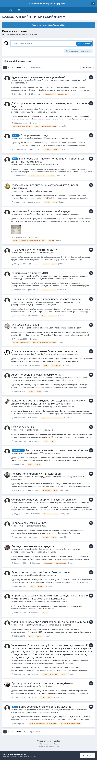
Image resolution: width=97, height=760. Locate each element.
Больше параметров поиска (78, 51)
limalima (33, 377)
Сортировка (87, 67)
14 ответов (34, 441)
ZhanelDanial (35, 406)
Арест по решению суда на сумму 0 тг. (36, 374)
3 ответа (33, 316)
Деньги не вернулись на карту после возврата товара (46, 299)
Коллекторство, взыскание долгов (59, 138)
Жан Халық (35, 80)
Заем (51, 191)
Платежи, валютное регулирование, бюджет (61, 328)
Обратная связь (44, 741)
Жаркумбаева (36, 138)
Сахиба (33, 109)
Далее (18, 67)
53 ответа (33, 290)
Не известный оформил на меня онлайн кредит (41, 211)
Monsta (33, 502)
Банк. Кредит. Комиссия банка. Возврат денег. (41, 572)
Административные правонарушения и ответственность (63, 502)
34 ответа (34, 264)
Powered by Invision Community (48, 746)
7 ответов (34, 613)
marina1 (33, 709)
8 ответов (35, 365)
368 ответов (34, 202)
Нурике (33, 686)
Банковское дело (53, 164)
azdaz (32, 302)
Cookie (57, 741)
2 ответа (34, 537)
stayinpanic (35, 526)
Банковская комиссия (25, 324)
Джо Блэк (34, 354)
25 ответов (34, 94)
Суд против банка (22, 426)
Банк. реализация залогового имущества (45, 706)
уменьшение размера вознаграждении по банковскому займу (51, 621)
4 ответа (32, 418)
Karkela (33, 549)
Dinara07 (34, 276)
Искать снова (84, 44)
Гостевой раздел (45, 430)
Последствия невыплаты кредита (32, 546)
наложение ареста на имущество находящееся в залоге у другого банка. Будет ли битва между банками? (48, 402)
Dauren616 (34, 328)
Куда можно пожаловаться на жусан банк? (38, 77)
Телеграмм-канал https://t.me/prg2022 (46, 4)
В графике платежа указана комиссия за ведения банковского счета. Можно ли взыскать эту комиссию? (51, 597)
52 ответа (35, 149)
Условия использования (26, 757)
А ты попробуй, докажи (40, 476)
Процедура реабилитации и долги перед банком (42, 683)
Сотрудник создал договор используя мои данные (43, 499)
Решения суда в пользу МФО (29, 273)
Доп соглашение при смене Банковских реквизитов (44, 351)
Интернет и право (53, 453)
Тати (32, 214)
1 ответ (33, 123)
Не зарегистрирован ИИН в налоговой (36, 473)
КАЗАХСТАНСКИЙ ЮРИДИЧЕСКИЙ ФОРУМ (33, 17)
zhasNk (33, 252)
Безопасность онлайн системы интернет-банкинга (58, 450)
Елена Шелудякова (38, 191)
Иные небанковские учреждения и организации (58, 214)
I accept (87, 755)
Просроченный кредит (35, 135)
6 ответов (33, 490)
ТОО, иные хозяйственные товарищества (59, 354)
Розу (32, 601)
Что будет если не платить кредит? (34, 249)
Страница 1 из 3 (36, 67)
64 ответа (34, 237)
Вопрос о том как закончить (29, 522)
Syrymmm (34, 625)
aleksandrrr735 (36, 453)
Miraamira (34, 575)
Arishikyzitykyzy (37, 164)
